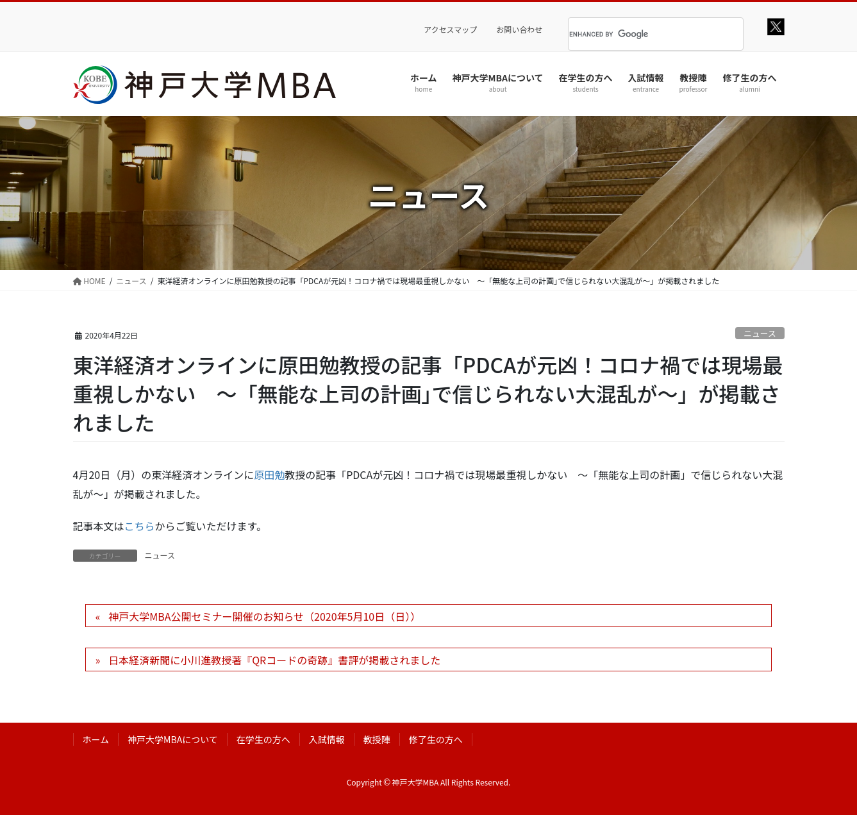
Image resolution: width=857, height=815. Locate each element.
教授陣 (376, 739)
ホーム (96, 739)
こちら (139, 526)
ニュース (760, 333)
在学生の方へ (263, 739)
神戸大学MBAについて (173, 739)
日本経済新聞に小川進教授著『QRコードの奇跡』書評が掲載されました (274, 660)
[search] (639, 34)
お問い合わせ (519, 29)
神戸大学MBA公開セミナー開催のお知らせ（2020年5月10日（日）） (264, 616)
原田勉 (269, 474)
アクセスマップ (450, 29)
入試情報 (327, 739)
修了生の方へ (436, 739)
